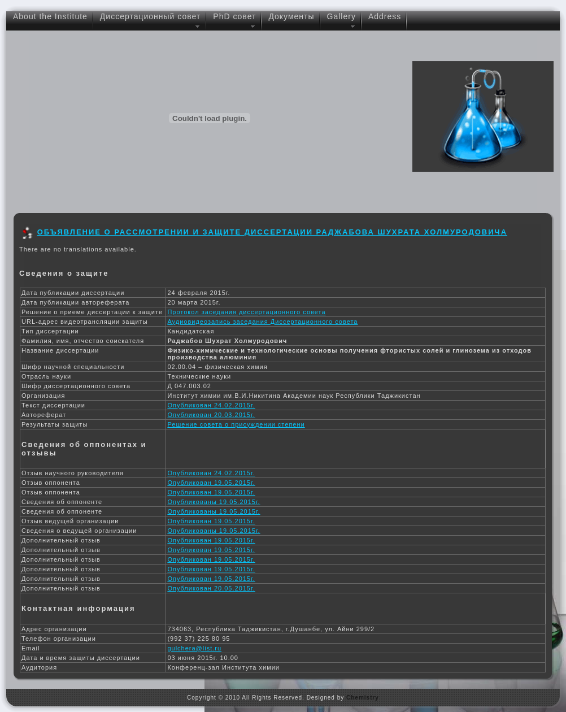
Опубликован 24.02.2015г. (211, 405)
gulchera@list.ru (194, 648)
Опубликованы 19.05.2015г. (213, 501)
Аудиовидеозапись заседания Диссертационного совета (262, 321)
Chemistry (362, 697)
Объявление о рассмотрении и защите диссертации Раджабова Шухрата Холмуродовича (272, 232)
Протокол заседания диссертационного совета (246, 312)
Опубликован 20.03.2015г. (211, 414)
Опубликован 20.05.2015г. (211, 588)
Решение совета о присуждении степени (235, 424)
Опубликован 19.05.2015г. (211, 482)
